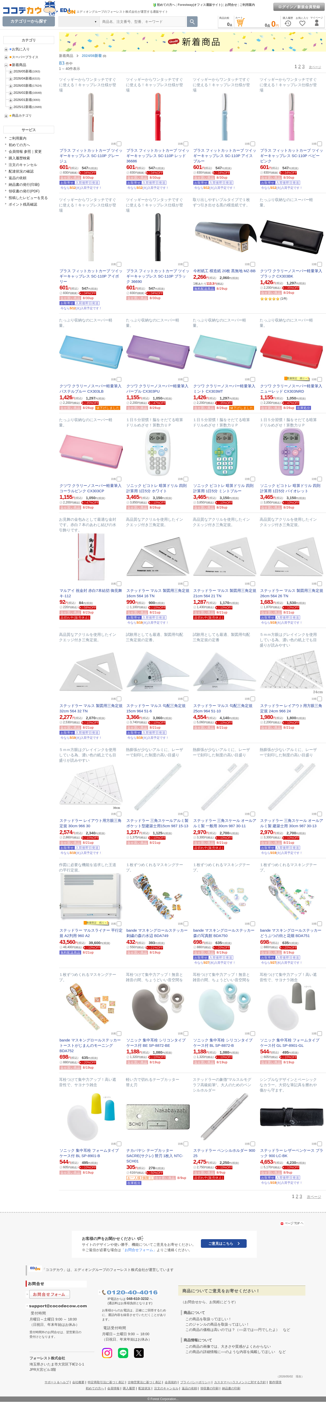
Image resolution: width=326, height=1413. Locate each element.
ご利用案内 (247, 5)
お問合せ (231, 5)
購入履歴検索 (19, 158)
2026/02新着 (22, 93)
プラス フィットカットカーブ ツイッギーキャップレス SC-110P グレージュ (91, 155)
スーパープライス (23, 57)
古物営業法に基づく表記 (144, 1382)
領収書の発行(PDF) (24, 191)
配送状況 (144, 1388)
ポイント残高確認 (23, 204)
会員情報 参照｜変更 (25, 151)
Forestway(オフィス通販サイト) (200, 5)
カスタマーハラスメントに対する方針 (240, 1382)
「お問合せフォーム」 (139, 1250)
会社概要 (78, 1382)
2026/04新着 (22, 78)
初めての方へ (164, 5)
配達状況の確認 (21, 171)
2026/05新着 (22, 71)
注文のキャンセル (23, 165)
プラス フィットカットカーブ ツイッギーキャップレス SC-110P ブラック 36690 (157, 276)
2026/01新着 (22, 100)
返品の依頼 (17, 178)
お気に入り (19, 49)
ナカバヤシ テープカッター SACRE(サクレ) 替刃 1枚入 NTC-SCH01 (154, 1155)
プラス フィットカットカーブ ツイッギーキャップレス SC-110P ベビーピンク (291, 155)
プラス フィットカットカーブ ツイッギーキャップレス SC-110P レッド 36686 (157, 155)
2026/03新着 (22, 85)
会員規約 (171, 1382)
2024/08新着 (92, 56)
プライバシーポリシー (195, 1382)
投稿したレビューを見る (28, 198)
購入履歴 (129, 1388)
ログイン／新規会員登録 (299, 7)
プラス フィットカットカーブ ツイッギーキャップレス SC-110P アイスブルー (224, 155)
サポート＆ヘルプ (57, 1382)
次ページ (315, 67)
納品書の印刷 (231, 1388)
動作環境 (275, 1382)
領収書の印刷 (209, 1388)
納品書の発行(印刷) (24, 184)
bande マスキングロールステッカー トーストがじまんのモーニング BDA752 (90, 1045)
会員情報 (113, 1388)
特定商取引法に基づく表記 (106, 1382)
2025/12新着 (22, 107)
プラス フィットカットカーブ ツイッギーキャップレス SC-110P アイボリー (91, 276)
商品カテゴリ (20, 115)
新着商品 (17, 65)
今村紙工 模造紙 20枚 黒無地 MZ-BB (224, 271)
